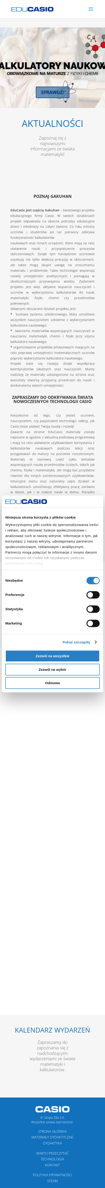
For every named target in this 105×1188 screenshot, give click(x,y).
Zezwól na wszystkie (52, 656)
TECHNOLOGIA (52, 1159)
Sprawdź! (52, 92)
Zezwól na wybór (52, 669)
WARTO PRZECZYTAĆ (52, 1153)
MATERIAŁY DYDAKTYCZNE (52, 1137)
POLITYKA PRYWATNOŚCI (52, 1175)
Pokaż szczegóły (76, 642)
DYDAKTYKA (52, 1143)
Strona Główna (52, 1131)
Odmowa (52, 683)
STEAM (52, 1181)
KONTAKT (52, 1165)
